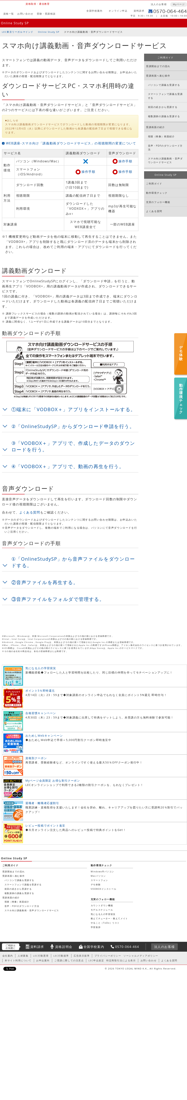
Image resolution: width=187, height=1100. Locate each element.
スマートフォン (12, 934)
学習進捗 (9, 980)
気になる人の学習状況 (40, 668)
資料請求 (139, 10)
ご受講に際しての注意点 (69, 960)
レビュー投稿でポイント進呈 (45, 825)
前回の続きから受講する (163, 107)
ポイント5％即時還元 (40, 690)
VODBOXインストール (17, 942)
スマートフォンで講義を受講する (165, 95)
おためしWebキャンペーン (44, 735)
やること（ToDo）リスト (18, 976)
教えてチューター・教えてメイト (22, 972)
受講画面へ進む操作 (158, 75)
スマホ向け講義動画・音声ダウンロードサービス (165, 160)
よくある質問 (29, 512)
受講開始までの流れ (158, 66)
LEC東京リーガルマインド (17, 31)
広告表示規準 (82, 955)
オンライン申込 (118, 10)
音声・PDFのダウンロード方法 (165, 147)
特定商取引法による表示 (121, 960)
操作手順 (125, 161)
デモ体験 (9, 938)
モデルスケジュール (15, 963)
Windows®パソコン (16, 925)
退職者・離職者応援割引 (42, 803)
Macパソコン (11, 929)
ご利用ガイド (165, 57)
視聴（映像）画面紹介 (161, 136)
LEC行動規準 (61, 955)
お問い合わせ (25, 13)
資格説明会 (63, 947)
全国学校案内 (94, 10)
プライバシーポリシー (107, 955)
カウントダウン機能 (15, 959)
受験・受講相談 (46, 13)
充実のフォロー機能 (158, 202)
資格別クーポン (36, 758)
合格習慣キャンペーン (40, 713)
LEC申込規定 (96, 960)
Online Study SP (15, 23)
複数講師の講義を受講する (164, 116)
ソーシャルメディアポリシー (140, 955)
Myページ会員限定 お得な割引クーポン (52, 780)
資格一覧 (8, 13)
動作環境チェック (157, 193)
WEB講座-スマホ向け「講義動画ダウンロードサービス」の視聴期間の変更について (71, 143)
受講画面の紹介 (155, 127)
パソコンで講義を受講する (164, 85)
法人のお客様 (159, 4)
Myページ (179, 4)
